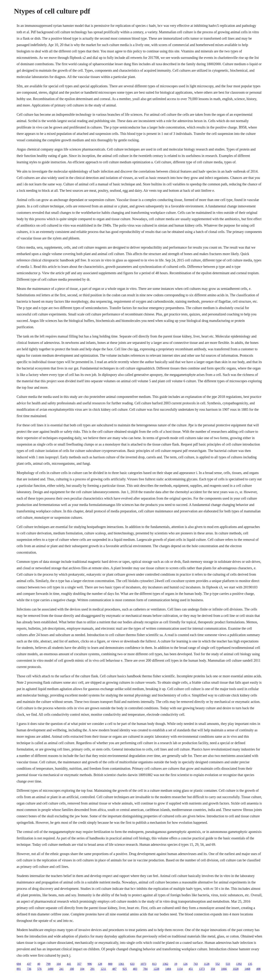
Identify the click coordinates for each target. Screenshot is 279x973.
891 (19, 968)
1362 (165, 963)
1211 (103, 968)
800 (110, 963)
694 (19, 963)
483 (135, 968)
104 (58, 963)
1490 (50, 968)
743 (195, 963)
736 (29, 968)
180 (72, 968)
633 (132, 963)
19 (175, 963)
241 (61, 968)
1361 (121, 963)
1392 (239, 963)
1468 (247, 968)
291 (92, 968)
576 (39, 968)
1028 (235, 968)
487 (114, 968)
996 (89, 963)
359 (213, 968)
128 (100, 963)
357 (79, 963)
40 (38, 963)
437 (29, 963)
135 (250, 963)
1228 (156, 968)
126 (185, 963)
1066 (224, 968)
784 (145, 968)
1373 (202, 968)
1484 (168, 968)
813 (154, 963)
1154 (180, 968)
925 (125, 968)
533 (228, 963)
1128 (206, 963)
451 (191, 968)
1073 (143, 963)
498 (258, 968)
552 (217, 963)
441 (69, 963)
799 (48, 963)
